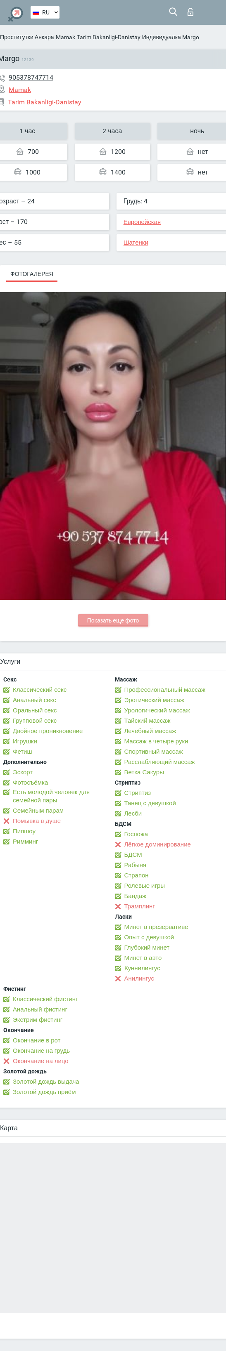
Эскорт (23, 772)
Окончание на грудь (41, 1050)
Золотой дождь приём (44, 1092)
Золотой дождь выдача (46, 1081)
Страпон (136, 875)
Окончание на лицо (41, 1061)
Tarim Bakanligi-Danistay (108, 37)
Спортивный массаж (153, 751)
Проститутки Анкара (27, 37)
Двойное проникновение (48, 731)
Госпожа (136, 834)
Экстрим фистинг (37, 1019)
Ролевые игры (144, 885)
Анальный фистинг (40, 1009)
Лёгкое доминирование (157, 844)
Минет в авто (143, 958)
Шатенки (136, 242)
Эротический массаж (154, 700)
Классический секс (40, 689)
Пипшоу (24, 831)
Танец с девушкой (150, 803)
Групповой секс (35, 720)
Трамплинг (139, 906)
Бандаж (135, 896)
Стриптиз (137, 793)
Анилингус (139, 978)
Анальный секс (34, 700)
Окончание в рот (36, 1040)
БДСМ (133, 854)
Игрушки (25, 741)
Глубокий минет (147, 947)
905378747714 (31, 77)
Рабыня (135, 865)
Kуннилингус (142, 968)
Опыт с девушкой (149, 937)
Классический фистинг (45, 999)
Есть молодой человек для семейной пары (51, 796)
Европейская (142, 222)
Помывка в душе (37, 821)
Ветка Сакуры (144, 772)
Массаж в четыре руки (156, 741)
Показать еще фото (113, 620)
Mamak (65, 37)
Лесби (133, 813)
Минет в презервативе (156, 927)
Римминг (25, 841)
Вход (190, 12)
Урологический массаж (157, 710)
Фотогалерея (31, 274)
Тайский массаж (147, 720)
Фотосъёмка (30, 782)
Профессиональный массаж (165, 689)
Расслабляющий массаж (159, 762)
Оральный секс (35, 710)
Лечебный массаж (150, 731)
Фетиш (22, 751)
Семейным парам (38, 810)
